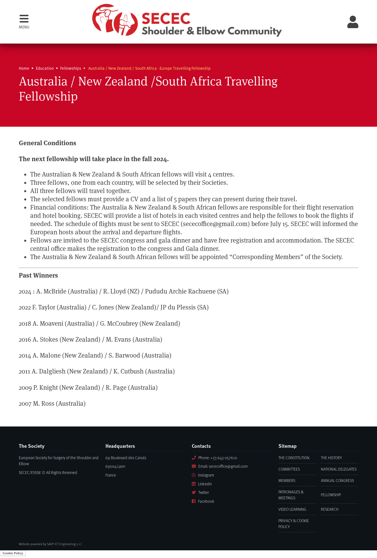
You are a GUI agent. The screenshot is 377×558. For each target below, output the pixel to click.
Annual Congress (337, 480)
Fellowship (331, 495)
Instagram (203, 475)
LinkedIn (202, 484)
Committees (289, 469)
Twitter (200, 492)
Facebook (203, 501)
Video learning (292, 509)
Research (330, 509)
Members (286, 480)
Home (24, 68)
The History (331, 458)
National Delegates (338, 469)
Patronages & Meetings (290, 495)
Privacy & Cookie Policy (293, 524)
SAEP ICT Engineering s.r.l (64, 543)
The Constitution (293, 458)
